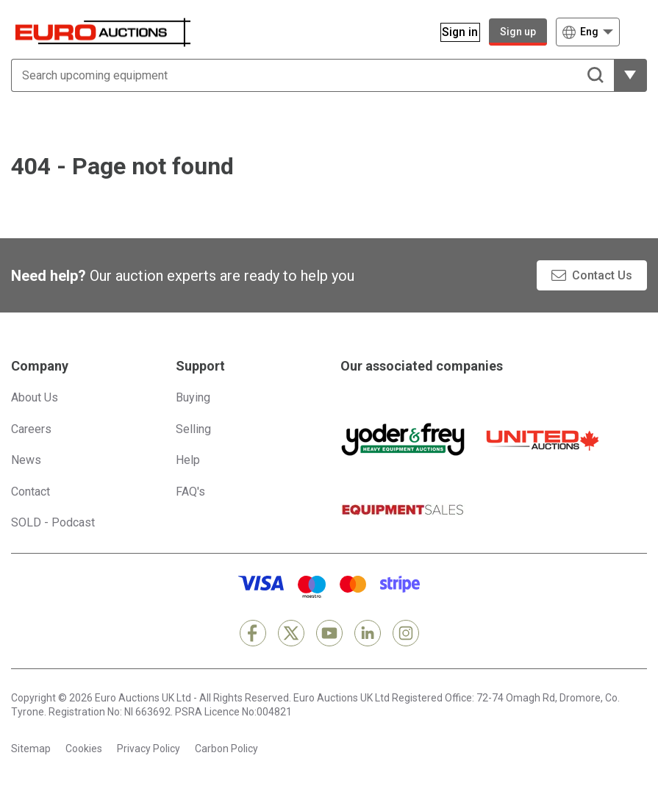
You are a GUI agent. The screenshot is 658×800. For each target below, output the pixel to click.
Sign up (518, 32)
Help (188, 460)
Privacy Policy (148, 748)
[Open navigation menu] (638, 32)
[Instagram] (406, 633)
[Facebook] (253, 633)
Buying (193, 397)
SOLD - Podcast (53, 522)
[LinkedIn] (367, 633)
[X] (291, 633)
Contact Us (602, 275)
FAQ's (190, 492)
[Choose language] (588, 32)
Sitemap (31, 748)
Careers (31, 429)
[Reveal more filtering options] (630, 75)
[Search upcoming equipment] (312, 75)
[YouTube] (329, 633)
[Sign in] (451, 32)
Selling (193, 429)
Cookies (83, 748)
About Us (34, 397)
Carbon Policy (226, 748)
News (26, 460)
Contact (30, 492)
